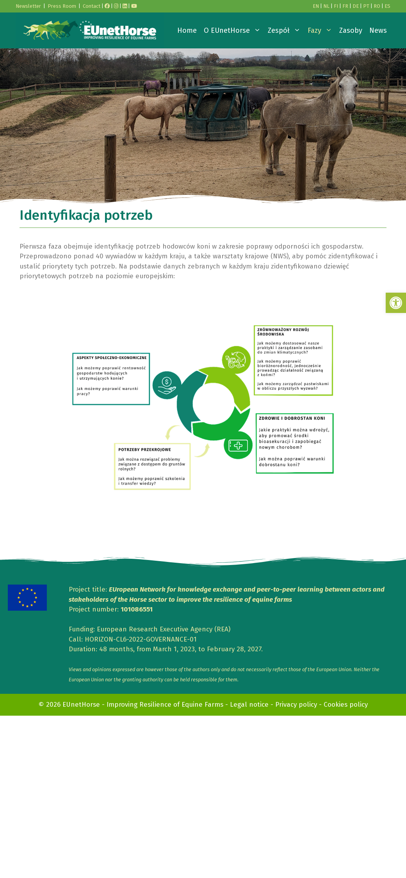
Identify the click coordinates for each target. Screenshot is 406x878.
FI (336, 6)
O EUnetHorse (234, 30)
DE (356, 6)
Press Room (62, 6)
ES (387, 6)
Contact (91, 6)
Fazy (322, 30)
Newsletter (28, 6)
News (378, 30)
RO (377, 6)
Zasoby (350, 30)
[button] (396, 303)
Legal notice (249, 704)
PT (366, 6)
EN (316, 6)
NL (326, 6)
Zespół (286, 30)
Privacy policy (296, 704)
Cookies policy (346, 704)
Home (187, 30)
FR (345, 6)
